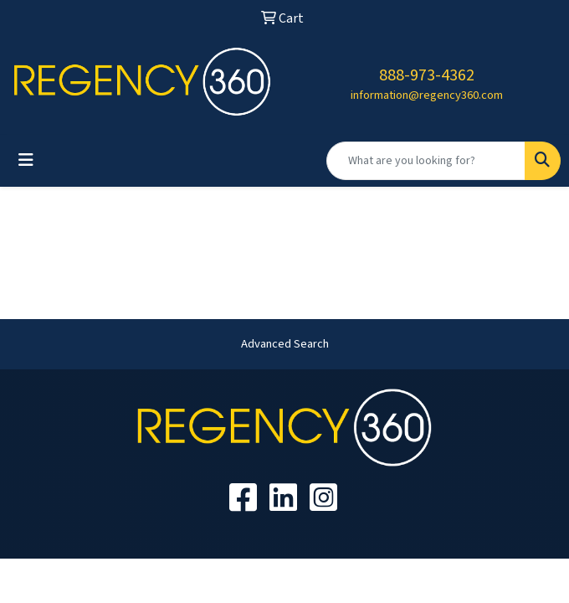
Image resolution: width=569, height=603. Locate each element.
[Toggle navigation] (26, 160)
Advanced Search (285, 344)
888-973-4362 (426, 75)
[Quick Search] (425, 161)
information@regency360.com (427, 95)
